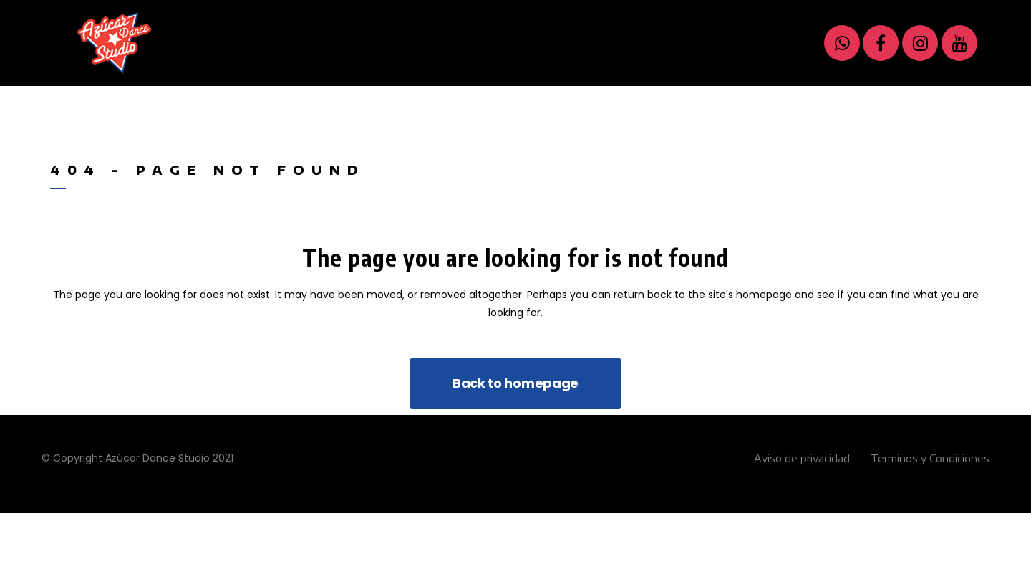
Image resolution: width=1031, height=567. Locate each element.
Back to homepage (515, 383)
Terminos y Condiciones (930, 458)
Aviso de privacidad (802, 458)
